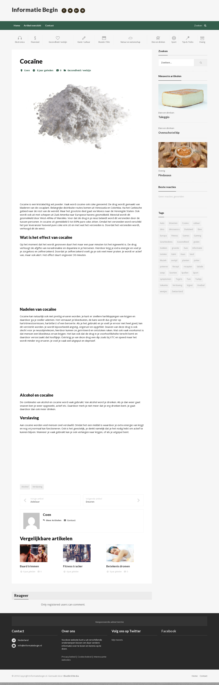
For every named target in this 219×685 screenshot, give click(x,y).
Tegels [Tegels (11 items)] (163, 281)
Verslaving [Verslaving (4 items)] (164, 288)
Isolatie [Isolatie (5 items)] (163, 257)
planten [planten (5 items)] (174, 263)
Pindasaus (164, 178)
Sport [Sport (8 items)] (186, 275)
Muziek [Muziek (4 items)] (201, 257)
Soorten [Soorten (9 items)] (163, 275)
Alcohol (25, 489)
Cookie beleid (84, 659)
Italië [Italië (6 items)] (173, 257)
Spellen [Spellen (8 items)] (175, 275)
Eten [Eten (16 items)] (200, 232)
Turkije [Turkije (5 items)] (182, 281)
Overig (161, 173)
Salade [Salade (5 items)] (187, 269)
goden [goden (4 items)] (196, 244)
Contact (49, 25)
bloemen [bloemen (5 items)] (173, 226)
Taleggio (163, 120)
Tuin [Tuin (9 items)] (173, 281)
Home (17, 25)
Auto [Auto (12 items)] (162, 226)
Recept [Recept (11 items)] (163, 269)
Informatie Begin (35, 9)
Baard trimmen (29, 569)
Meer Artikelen (52, 523)
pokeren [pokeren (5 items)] (197, 263)
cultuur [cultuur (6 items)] (196, 226)
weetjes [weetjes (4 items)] (200, 288)
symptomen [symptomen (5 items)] (198, 275)
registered (54, 607)
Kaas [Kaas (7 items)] (183, 257)
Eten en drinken (166, 115)
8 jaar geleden (42, 73)
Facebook (168, 634)
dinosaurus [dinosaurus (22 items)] (174, 232)
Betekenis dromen (118, 569)
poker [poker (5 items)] (185, 263)
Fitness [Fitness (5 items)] (174, 238)
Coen (25, 73)
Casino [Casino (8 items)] (185, 226)
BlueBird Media (71, 678)
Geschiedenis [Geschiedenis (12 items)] (166, 244)
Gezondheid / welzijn (78, 73)
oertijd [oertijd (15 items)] (163, 263)
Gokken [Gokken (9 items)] (163, 250)
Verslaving (37, 489)
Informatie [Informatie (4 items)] (197, 250)
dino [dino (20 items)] (162, 232)
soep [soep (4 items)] (197, 269)
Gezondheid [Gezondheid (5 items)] (183, 244)
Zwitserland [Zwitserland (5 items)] (165, 294)
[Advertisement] (82, 182)
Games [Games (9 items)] (185, 238)
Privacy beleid (68, 659)
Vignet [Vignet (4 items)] (177, 288)
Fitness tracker (72, 569)
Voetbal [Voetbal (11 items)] (188, 288)
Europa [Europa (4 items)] (163, 238)
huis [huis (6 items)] (186, 250)
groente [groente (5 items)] (175, 250)
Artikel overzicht (32, 25)
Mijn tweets (117, 642)
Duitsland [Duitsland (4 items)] (188, 232)
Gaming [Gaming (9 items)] (197, 238)
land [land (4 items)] (192, 257)
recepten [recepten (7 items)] (175, 269)
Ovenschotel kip (168, 135)
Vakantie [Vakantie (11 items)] (194, 281)
